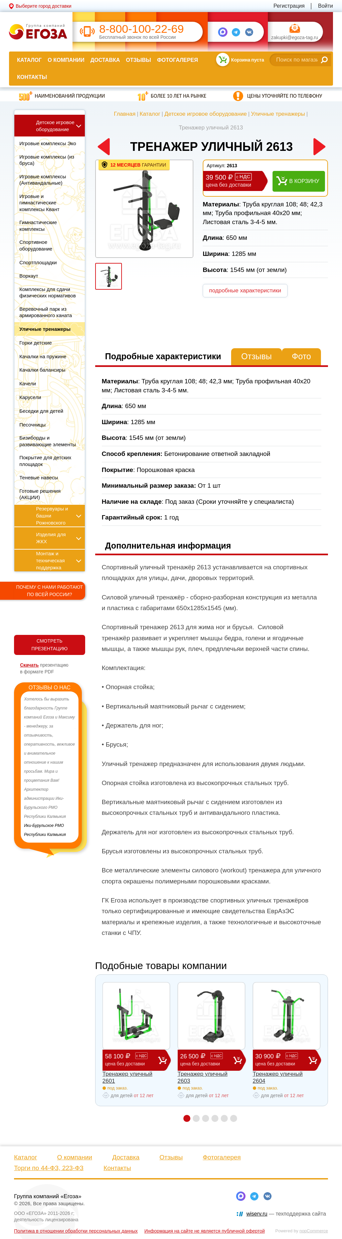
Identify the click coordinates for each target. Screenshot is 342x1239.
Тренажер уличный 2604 (278, 1077)
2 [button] (196, 1118)
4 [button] (214, 1118)
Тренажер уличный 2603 (203, 1077)
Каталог (29, 60)
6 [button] (233, 1118)
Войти (325, 6)
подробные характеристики (245, 290)
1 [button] (186, 1118)
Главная (125, 114)
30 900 (281, 1059)
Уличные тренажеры (278, 114)
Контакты (32, 77)
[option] (49, 767)
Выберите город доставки (43, 6)
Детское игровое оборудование (205, 114)
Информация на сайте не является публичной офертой (204, 1231)
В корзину (304, 181)
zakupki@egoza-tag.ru (294, 37)
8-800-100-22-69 (141, 28)
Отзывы (138, 60)
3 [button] (205, 1118)
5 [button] (224, 1118)
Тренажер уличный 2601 (128, 1077)
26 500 (206, 1059)
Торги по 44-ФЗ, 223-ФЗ (48, 1167)
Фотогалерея (177, 60)
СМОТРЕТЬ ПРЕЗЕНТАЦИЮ (49, 644)
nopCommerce (314, 1230)
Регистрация (289, 6)
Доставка (105, 60)
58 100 (131, 1059)
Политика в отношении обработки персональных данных (76, 1231)
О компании (66, 60)
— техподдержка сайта (286, 1214)
